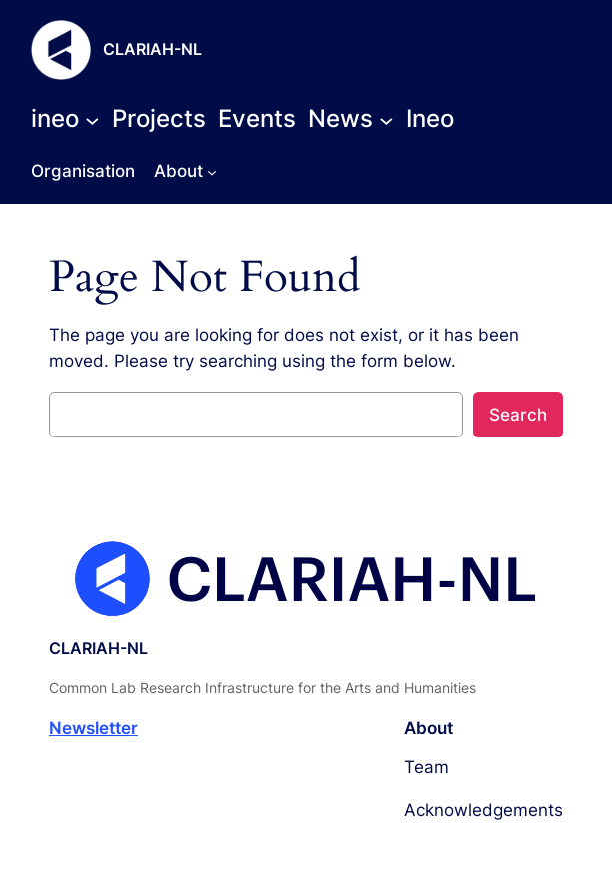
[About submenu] (212, 171)
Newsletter (93, 728)
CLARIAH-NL (152, 49)
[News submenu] (351, 119)
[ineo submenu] (65, 119)
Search (518, 415)
